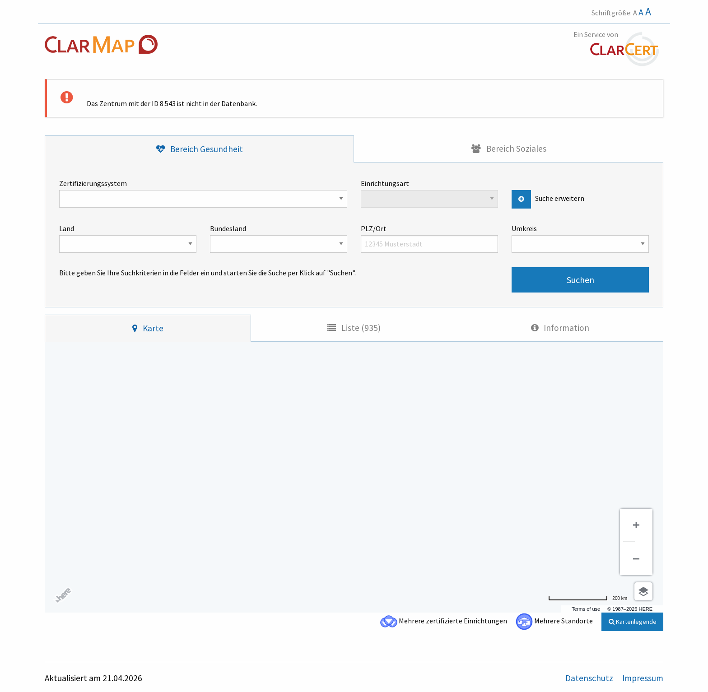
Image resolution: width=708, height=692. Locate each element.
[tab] (199, 149)
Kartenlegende (633, 622)
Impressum (642, 678)
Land (127, 238)
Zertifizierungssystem (203, 193)
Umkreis (580, 238)
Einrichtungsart (429, 193)
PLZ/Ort (429, 238)
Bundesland (278, 238)
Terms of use (586, 609)
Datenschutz (590, 678)
